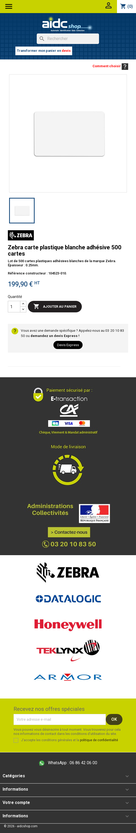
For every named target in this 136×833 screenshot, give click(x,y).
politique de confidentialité (99, 740)
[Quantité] (14, 306)
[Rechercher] (68, 38)
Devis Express (68, 345)
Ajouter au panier (54, 306)
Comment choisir (110, 66)
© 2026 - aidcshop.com (21, 826)
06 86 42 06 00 (68, 763)
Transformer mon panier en (44, 51)
